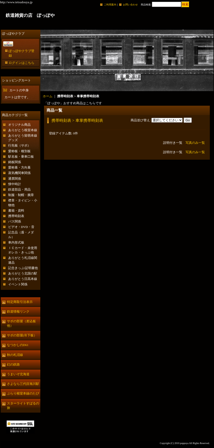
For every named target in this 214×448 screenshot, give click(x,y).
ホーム (47, 96)
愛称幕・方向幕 (19, 167)
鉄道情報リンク (18, 311)
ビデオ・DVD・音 (21, 227)
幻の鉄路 (13, 364)
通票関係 (14, 178)
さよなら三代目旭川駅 (23, 384)
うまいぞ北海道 (18, 374)
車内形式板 (16, 242)
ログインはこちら (21, 63)
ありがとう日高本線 (22, 279)
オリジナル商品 (19, 124)
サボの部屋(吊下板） (22, 335)
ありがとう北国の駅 (22, 273)
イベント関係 (17, 284)
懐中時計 (14, 184)
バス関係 (14, 221)
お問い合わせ (130, 4)
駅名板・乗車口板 (21, 156)
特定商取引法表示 (20, 302)
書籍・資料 (16, 210)
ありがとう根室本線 (22, 130)
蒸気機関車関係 (19, 173)
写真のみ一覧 (195, 143)
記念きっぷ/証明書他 (23, 268)
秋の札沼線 (15, 355)
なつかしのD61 (17, 345)
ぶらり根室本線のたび (23, 393)
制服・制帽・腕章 (21, 195)
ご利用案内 (110, 4)
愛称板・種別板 (19, 151)
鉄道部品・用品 (19, 189)
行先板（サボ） (19, 145)
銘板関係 (14, 162)
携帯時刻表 (16, 216)
